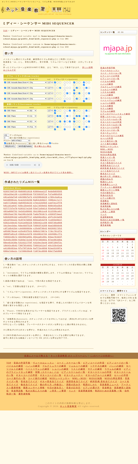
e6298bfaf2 (25, 197)
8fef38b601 (40, 240)
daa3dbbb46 (55, 226)
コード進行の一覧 (108, 141)
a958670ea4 (10, 231)
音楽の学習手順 (107, 68)
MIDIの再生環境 (108, 155)
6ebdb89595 (55, 191)
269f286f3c (55, 243)
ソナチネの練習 (107, 92)
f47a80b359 (55, 194)
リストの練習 (106, 106)
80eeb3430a (10, 243)
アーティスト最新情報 (111, 187)
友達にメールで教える (36, 356)
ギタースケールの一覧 (111, 125)
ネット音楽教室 (68, 406)
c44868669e (25, 228)
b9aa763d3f (55, 237)
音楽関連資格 (106, 217)
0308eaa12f (40, 191)
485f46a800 (55, 223)
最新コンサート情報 (110, 190)
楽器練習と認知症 (108, 204)
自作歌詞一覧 (106, 223)
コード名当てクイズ (110, 171)
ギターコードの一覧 (110, 130)
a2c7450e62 (40, 206)
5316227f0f (25, 243)
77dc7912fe (55, 231)
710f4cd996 (40, 251)
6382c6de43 (10, 223)
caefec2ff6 (55, 203)
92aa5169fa (55, 248)
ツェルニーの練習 (108, 89)
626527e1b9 (25, 209)
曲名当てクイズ (107, 174)
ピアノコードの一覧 (110, 79)
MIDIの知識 (106, 152)
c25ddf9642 (40, 228)
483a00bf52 (10, 211)
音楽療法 (104, 201)
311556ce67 (55, 211)
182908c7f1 (55, 234)
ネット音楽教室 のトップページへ (69, 356)
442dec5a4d (40, 243)
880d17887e (40, 231)
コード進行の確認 (108, 144)
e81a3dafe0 (10, 197)
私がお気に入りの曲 (110, 209)
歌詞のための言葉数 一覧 (112, 220)
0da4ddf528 (25, 226)
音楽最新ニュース (108, 185)
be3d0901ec (10, 200)
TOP (5, 31)
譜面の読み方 (106, 179)
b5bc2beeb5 (25, 206)
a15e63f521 (25, 231)
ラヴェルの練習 (107, 111)
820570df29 (10, 191)
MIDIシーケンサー (109, 147)
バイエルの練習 (107, 81)
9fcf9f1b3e (25, 248)
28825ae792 (10, 214)
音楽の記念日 (106, 195)
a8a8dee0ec (40, 217)
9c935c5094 (10, 240)
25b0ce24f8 (25, 234)
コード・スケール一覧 (111, 73)
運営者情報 (105, 225)
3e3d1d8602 (25, 211)
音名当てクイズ (107, 160)
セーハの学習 (106, 138)
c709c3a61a (55, 197)
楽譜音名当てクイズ (110, 166)
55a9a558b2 (55, 209)
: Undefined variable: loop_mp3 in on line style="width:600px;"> (23, 164)
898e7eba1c (10, 251)
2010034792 (40, 234)
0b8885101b (25, 191)
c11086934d (25, 194)
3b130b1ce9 (40, 211)
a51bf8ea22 (10, 220)
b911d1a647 (10, 206)
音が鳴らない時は (42, 146)
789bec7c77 (55, 200)
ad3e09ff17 (25, 217)
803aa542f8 (40, 220)
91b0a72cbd (25, 240)
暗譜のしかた (106, 182)
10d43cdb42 (10, 245)
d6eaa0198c (40, 237)
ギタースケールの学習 (111, 122)
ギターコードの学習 (110, 128)
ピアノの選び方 (107, 198)
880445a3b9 (55, 206)
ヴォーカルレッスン (110, 70)
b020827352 (55, 228)
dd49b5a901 (25, 237)
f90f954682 (25, 245)
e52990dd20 (40, 197)
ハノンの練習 (106, 84)
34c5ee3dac (10, 226)
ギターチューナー (108, 133)
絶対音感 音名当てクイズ (112, 168)
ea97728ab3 (10, 203)
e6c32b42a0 (55, 245)
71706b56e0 (25, 251)
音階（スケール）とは (111, 117)
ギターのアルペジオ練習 (112, 136)
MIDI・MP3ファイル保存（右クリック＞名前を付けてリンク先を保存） (38, 172)
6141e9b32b (25, 223)
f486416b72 (10, 237)
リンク (103, 214)
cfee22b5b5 (40, 203)
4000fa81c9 (10, 234)
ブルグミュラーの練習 (111, 87)
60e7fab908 (55, 251)
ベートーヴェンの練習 (111, 100)
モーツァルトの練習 (110, 98)
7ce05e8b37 (55, 220)
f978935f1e (40, 194)
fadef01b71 (40, 214)
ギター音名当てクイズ (111, 163)
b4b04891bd (10, 217)
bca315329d (25, 200)
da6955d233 (25, 203)
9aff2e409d (40, 248)
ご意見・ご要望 (107, 212)
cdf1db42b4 (10, 228)
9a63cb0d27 (40, 200)
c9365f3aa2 (55, 214)
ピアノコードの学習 (110, 76)
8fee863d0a (55, 240)
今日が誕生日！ (107, 193)
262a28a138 (10, 194)
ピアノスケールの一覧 (111, 119)
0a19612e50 (25, 214)
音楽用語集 (105, 206)
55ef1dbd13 (40, 209)
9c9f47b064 (25, 220)
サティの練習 (106, 109)
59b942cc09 (40, 223)
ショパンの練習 (107, 103)
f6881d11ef (40, 245)
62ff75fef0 (10, 209)
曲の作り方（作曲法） (111, 176)
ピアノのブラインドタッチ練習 (115, 114)
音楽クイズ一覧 (107, 157)
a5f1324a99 (55, 217)
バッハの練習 (106, 95)
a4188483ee (10, 248)
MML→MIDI (106, 149)
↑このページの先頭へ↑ (102, 356)
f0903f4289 (40, 226)
